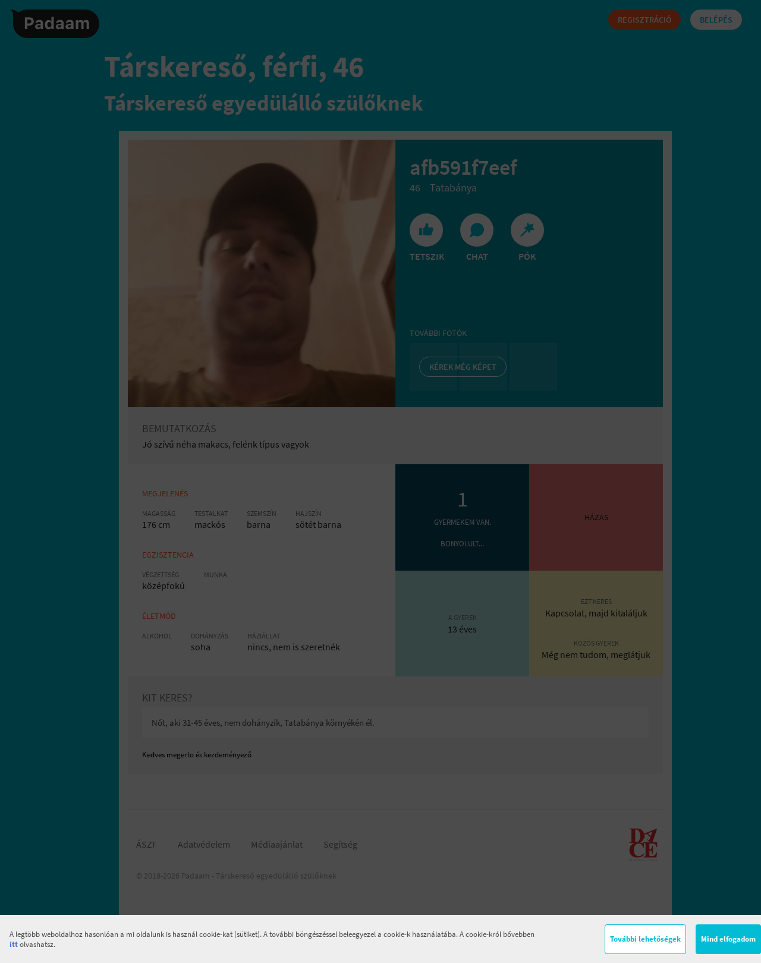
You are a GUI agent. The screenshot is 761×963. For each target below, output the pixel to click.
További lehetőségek (645, 939)
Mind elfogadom (728, 939)
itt (14, 944)
